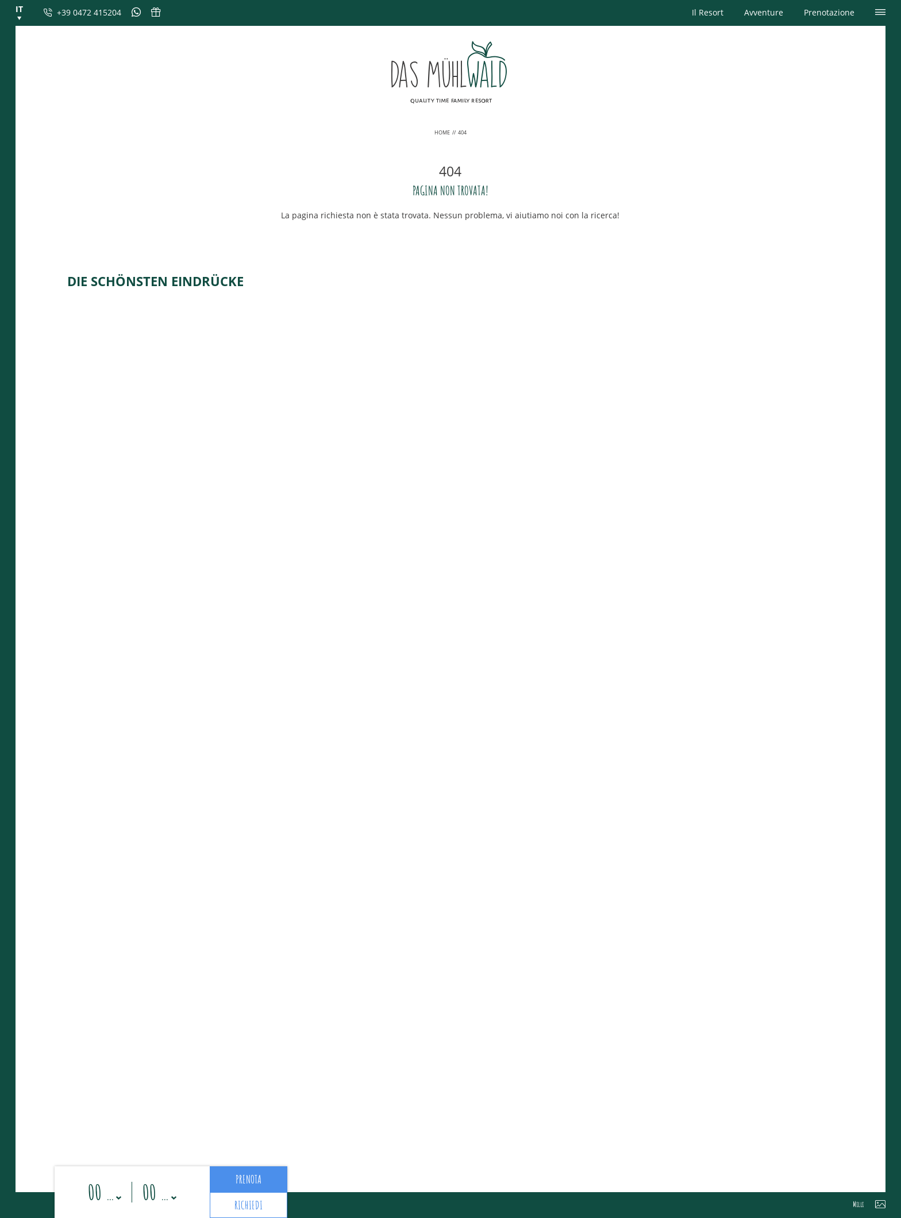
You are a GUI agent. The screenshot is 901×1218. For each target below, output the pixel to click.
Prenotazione (829, 12)
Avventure (763, 12)
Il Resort (707, 12)
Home (442, 132)
